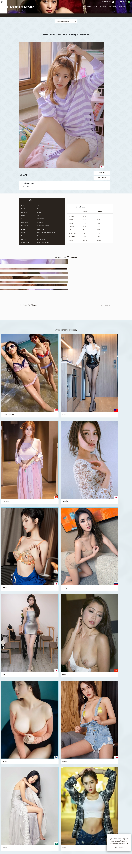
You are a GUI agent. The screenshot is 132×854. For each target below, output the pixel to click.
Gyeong (5, 732)
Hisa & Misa (73, 593)
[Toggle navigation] (79, 12)
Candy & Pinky (8, 292)
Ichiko (120, 511)
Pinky (104, 456)
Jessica (38, 319)
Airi (103, 292)
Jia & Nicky (7, 593)
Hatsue (21, 538)
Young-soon (89, 374)
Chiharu (88, 456)
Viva (37, 650)
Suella (71, 650)
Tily (53, 483)
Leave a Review (104, 67)
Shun (103, 538)
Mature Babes (24, 621)
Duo (94, 12)
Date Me (105, 62)
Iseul (4, 650)
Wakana (22, 429)
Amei (37, 374)
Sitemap (53, 838)
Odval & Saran (107, 593)
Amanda (121, 677)
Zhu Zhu (39, 429)
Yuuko (87, 483)
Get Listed (112, 12)
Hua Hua (88, 401)
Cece (120, 292)
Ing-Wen (72, 319)
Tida (53, 456)
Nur (119, 374)
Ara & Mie (89, 566)
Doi (20, 650)
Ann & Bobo (7, 483)
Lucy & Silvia (57, 593)
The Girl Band (41, 621)
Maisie (120, 483)
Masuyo (38, 538)
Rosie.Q (104, 483)
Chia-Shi (22, 593)
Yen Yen (39, 292)
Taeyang (121, 346)
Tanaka (87, 319)
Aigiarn (104, 650)
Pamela (22, 677)
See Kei (87, 677)
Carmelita (105, 346)
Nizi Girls (88, 621)
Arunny (104, 429)
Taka (21, 566)
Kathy (21, 319)
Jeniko (5, 346)
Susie (4, 538)
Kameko (55, 677)
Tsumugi (121, 429)
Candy (87, 593)
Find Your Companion (59, 33)
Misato (120, 319)
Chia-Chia (6, 511)
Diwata (54, 401)
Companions (85, 12)
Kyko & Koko (123, 593)
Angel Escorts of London (31, 12)
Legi (37, 401)
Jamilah (71, 483)
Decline (116, 849)
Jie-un (5, 319)
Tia (53, 650)
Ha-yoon (55, 346)
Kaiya (71, 621)
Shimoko (55, 705)
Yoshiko (55, 292)
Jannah (87, 538)
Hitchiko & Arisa (7, 622)
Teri (86, 511)
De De (5, 429)
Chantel (104, 511)
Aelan (87, 429)
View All (9, 778)
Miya (70, 677)
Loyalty (122, 12)
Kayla (54, 511)
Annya (21, 374)
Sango (71, 401)
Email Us (80, 828)
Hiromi (71, 429)
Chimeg (71, 456)
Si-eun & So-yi (123, 456)
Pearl (54, 319)
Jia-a (37, 566)
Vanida (38, 456)
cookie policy (114, 846)
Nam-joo (55, 374)
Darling (5, 456)
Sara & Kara (73, 566)
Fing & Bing (56, 566)
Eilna (120, 621)
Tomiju (104, 319)
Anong (87, 292)
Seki (70, 538)
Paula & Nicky (123, 566)
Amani (71, 346)
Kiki (86, 650)
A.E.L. (23, 827)
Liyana (21, 483)
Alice (120, 401)
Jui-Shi (38, 483)
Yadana (38, 705)
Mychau (22, 346)
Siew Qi (121, 650)
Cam (37, 511)
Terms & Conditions (57, 828)
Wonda (5, 705)
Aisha (71, 511)
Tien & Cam (106, 566)
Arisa (54, 538)
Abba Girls (39, 593)
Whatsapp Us (82, 832)
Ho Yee (5, 677)
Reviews (102, 12)
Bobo (4, 566)
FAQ (128, 12)
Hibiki (71, 292)
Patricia (88, 346)
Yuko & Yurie (106, 621)
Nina (21, 292)
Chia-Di (121, 705)
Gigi (53, 429)
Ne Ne (38, 677)
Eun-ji (5, 374)
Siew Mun (105, 705)
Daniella (22, 705)
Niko (103, 677)
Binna (21, 511)
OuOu (104, 401)
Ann (119, 538)
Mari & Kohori (57, 621)
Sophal (104, 374)
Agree (110, 849)
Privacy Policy (55, 831)
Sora (70, 705)
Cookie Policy (55, 834)
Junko (87, 705)
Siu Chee (72, 374)
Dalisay (21, 456)
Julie (37, 346)
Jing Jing (6, 401)
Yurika (21, 401)
